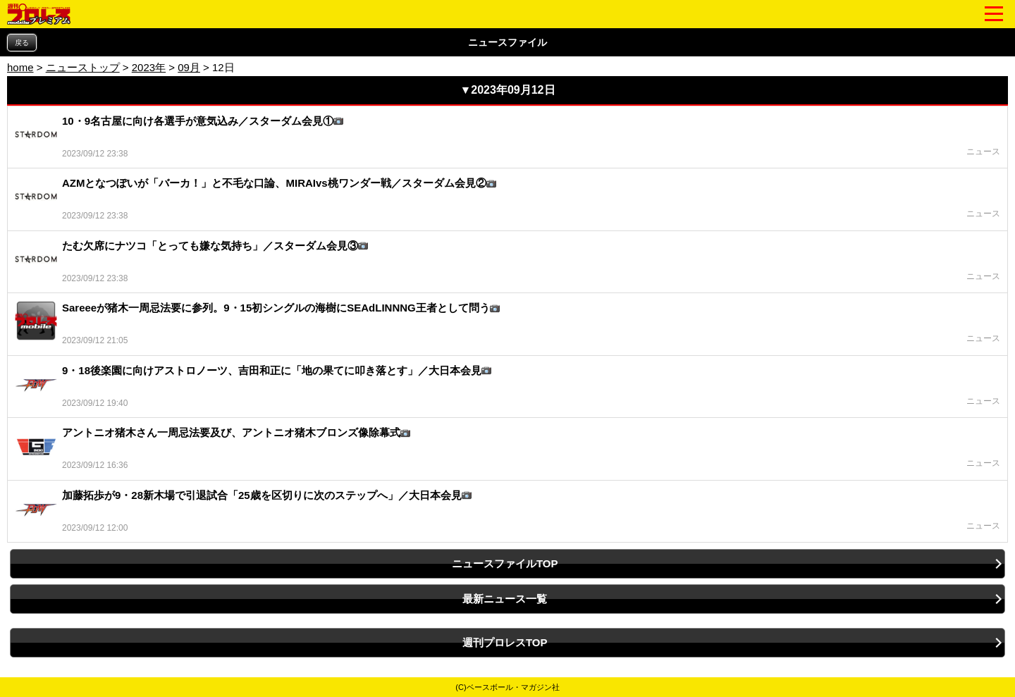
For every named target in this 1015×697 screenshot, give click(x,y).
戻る (22, 43)
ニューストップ (83, 67)
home (20, 67)
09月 (189, 67)
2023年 (149, 67)
